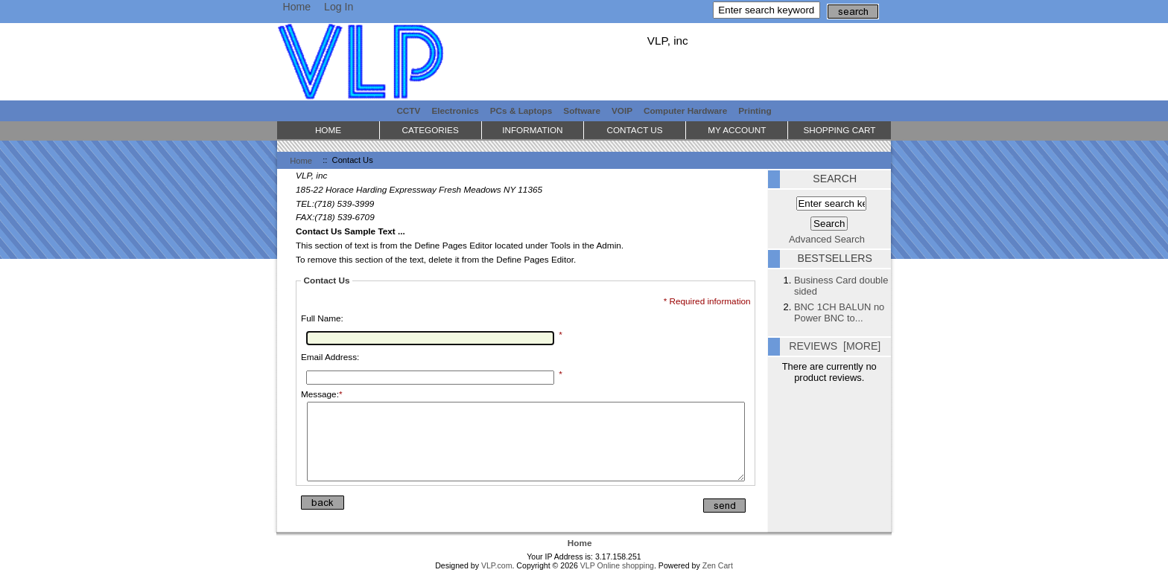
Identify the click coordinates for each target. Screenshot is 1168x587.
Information (532, 130)
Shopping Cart (839, 130)
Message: (322, 394)
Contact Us (634, 130)
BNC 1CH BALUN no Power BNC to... (839, 312)
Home (296, 7)
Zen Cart (717, 581)
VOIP (622, 110)
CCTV (408, 110)
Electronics (454, 110)
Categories (430, 130)
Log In (338, 7)
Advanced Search (827, 239)
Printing (754, 110)
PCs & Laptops (521, 110)
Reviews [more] (834, 346)
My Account (737, 130)
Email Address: (330, 357)
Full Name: (322, 318)
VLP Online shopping (617, 581)
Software (581, 110)
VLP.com (496, 581)
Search (835, 179)
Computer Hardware (685, 110)
